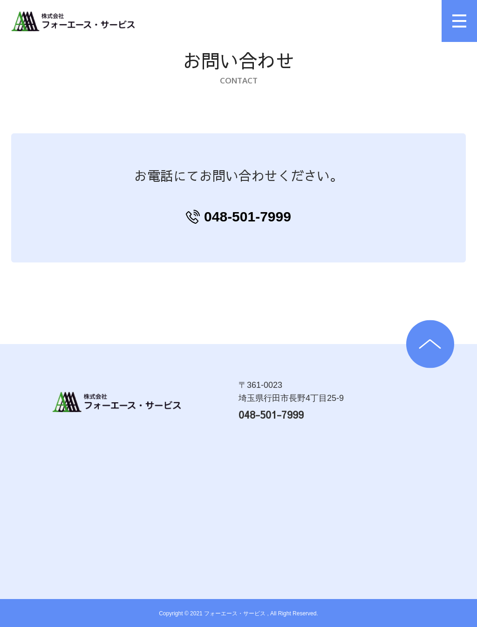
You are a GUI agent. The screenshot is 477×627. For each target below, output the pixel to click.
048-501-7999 (247, 216)
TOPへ (430, 344)
